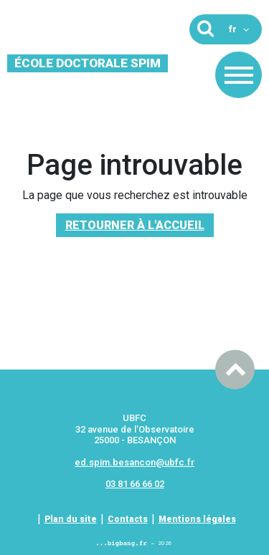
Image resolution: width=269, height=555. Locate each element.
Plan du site (70, 519)
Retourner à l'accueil (134, 225)
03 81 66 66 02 (134, 483)
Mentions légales (197, 519)
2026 (134, 543)
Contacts (128, 519)
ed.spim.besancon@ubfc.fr (134, 462)
